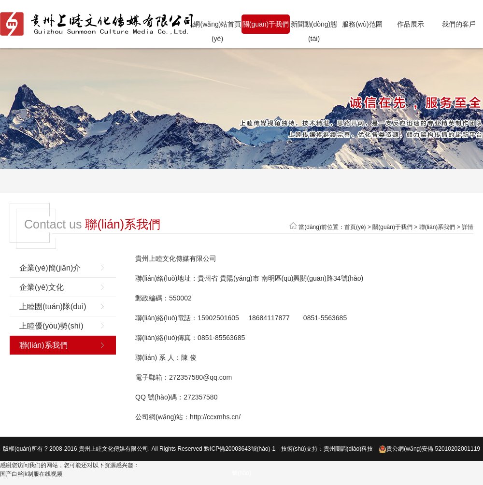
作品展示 (410, 24)
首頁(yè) (355, 227)
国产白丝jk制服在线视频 (31, 474)
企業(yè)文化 (41, 287)
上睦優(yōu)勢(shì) (51, 326)
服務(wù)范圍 (362, 24)
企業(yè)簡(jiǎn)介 (50, 268)
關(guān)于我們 (265, 24)
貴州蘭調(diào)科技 (348, 448)
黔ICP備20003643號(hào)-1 (239, 448)
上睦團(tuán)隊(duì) (52, 306)
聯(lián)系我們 (437, 227)
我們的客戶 (459, 24)
